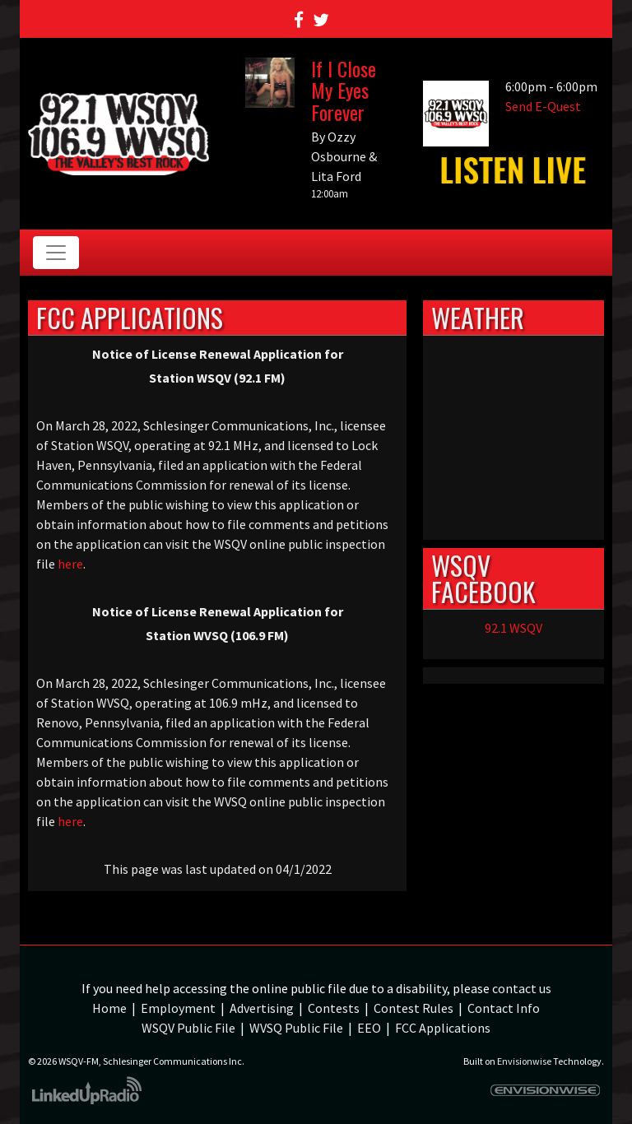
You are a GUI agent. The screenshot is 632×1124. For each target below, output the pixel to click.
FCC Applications (442, 1027)
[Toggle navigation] (56, 252)
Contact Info (503, 1008)
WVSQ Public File (296, 1027)
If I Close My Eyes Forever (343, 90)
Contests (334, 1008)
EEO (369, 1027)
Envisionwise (524, 1061)
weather (513, 523)
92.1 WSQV (513, 628)
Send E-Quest (543, 106)
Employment (178, 1008)
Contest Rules (413, 1008)
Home (109, 1008)
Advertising (262, 1008)
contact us (521, 988)
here (70, 563)
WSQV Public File (188, 1027)
